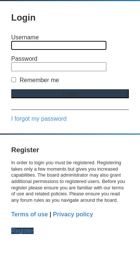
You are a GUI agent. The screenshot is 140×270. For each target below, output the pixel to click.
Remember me (35, 80)
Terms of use (29, 214)
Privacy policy (73, 214)
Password (24, 59)
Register (22, 231)
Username (25, 37)
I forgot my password (39, 119)
